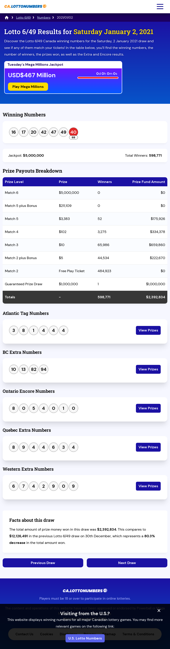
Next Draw (127, 562)
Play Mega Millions (28, 86)
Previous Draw (43, 562)
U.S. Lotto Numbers (85, 638)
